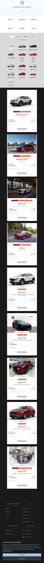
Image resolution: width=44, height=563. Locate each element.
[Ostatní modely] (11, 82)
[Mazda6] (33, 55)
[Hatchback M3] (22, 59)
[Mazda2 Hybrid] (11, 55)
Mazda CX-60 (22, 204)
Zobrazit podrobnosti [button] (22, 128)
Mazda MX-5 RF (9, 533)
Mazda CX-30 (22, 292)
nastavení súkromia (7, 551)
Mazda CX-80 (22, 471)
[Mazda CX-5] (22, 74)
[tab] (10, 19)
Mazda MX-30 (27, 518)
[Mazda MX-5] (33, 74)
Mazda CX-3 (26, 511)
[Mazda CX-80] (11, 74)
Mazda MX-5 (9, 530)
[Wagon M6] (33, 59)
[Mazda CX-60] (33, 66)
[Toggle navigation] (22, 11)
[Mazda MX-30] (22, 46)
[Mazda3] (22, 55)
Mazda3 (7, 511)
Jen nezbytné (22, 558)
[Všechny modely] (11, 46)
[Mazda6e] (11, 66)
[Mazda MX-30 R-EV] (33, 46)
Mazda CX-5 (26, 515)
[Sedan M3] (22, 61)
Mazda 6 (22, 248)
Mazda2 (7, 508)
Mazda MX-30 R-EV (22, 115)
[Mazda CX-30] (22, 66)
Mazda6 (7, 515)
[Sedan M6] (33, 61)
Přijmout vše (22, 555)
